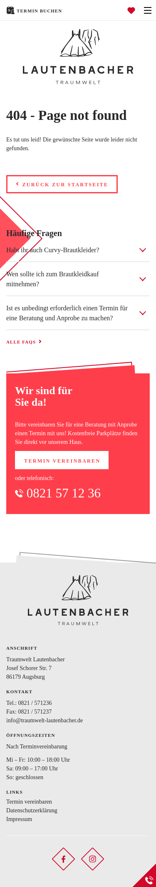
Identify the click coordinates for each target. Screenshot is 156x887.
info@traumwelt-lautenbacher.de (44, 720)
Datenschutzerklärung (31, 810)
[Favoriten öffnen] (131, 10)
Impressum (19, 819)
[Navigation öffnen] (147, 10)
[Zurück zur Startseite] (78, 56)
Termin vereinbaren (62, 461)
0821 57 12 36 (64, 493)
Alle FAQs (21, 341)
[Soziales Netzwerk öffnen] (63, 858)
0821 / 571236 (35, 703)
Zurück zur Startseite (65, 185)
